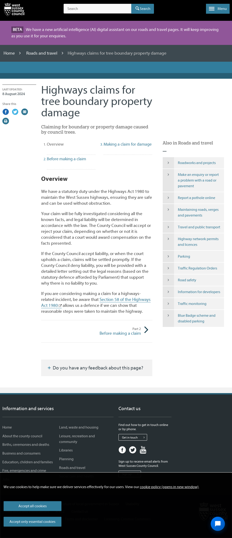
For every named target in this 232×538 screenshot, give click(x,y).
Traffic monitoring (184, 303)
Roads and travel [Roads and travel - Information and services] (72, 468)
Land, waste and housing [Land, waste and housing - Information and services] (78, 427)
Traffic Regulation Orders (190, 268)
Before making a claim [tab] (66, 158)
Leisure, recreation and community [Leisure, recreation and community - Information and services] (77, 439)
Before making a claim (119, 331)
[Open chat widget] (218, 524)
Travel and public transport (191, 227)
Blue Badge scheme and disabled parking (189, 318)
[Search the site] (97, 9)
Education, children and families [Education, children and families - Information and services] (27, 462)
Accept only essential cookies (32, 522)
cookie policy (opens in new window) (169, 487)
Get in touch (134, 437)
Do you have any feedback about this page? (95, 368)
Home (10, 53)
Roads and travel (42, 53)
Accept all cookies (32, 506)
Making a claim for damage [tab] (128, 144)
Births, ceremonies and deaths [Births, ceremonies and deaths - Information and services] (25, 445)
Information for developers (191, 292)
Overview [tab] (63, 144)
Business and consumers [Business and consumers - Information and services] (21, 453)
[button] (218, 9)
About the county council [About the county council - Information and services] (22, 436)
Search (145, 9)
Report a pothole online (189, 198)
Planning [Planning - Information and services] (66, 459)
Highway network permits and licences (191, 241)
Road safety (179, 280)
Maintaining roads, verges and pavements (191, 212)
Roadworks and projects (189, 163)
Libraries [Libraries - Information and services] (66, 450)
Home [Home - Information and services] (7, 427)
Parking (176, 256)
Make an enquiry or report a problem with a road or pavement (191, 180)
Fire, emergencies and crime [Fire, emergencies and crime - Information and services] (24, 471)
